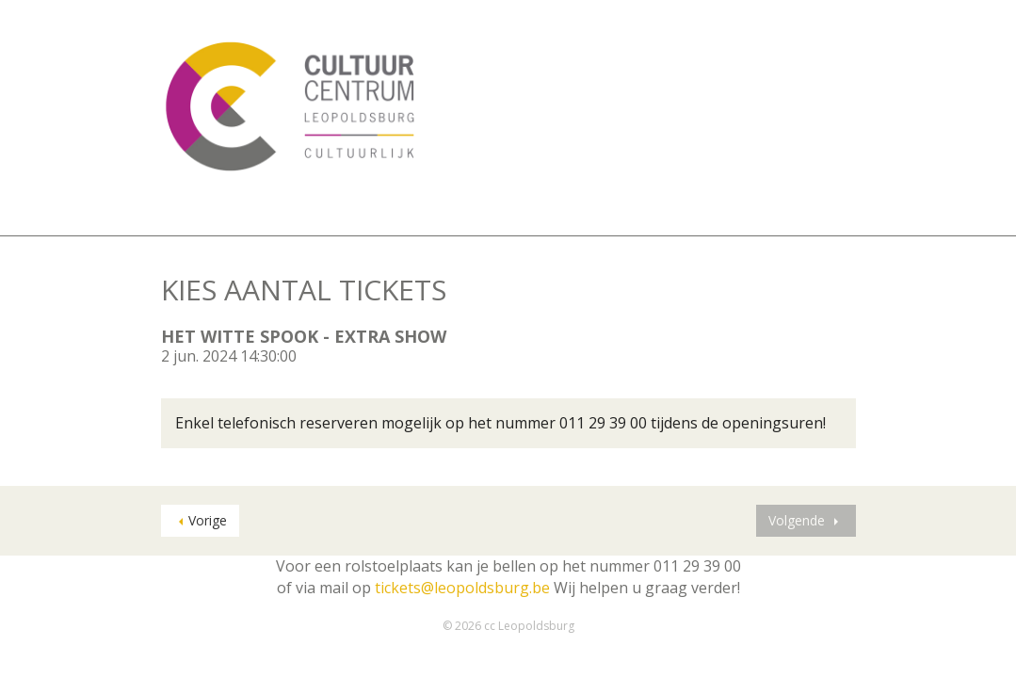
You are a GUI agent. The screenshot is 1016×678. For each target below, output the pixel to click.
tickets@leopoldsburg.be (462, 587)
